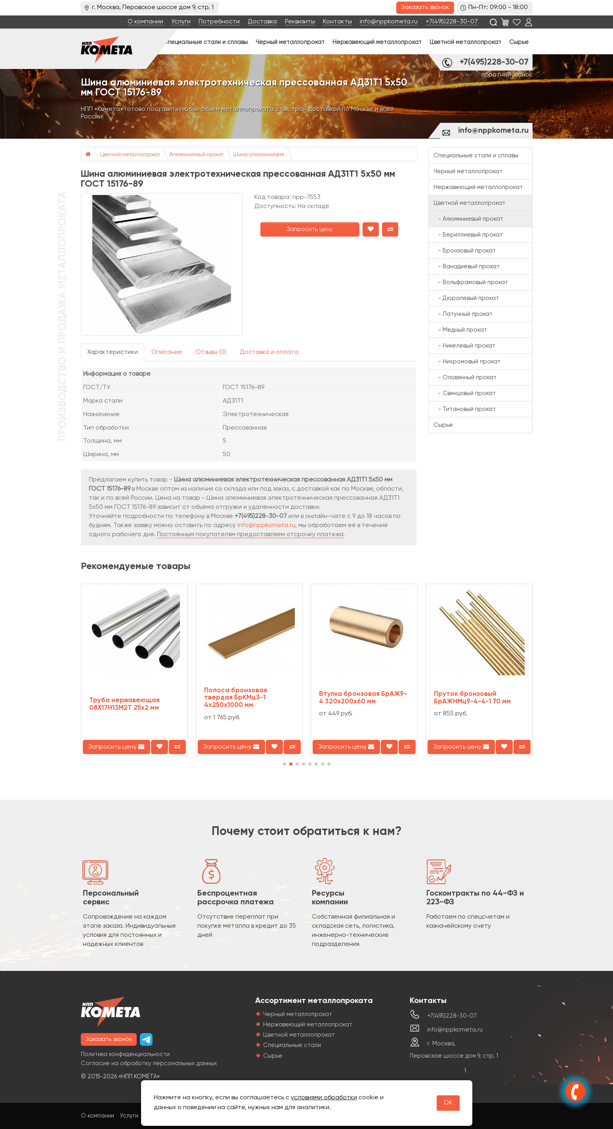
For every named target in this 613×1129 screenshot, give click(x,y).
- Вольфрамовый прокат (470, 282)
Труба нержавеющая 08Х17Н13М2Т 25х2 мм (124, 704)
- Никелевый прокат (464, 346)
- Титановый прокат (464, 409)
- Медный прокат (460, 330)
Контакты (337, 22)
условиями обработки (324, 1098)
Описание (166, 352)
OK (448, 1103)
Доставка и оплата (269, 352)
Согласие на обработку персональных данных (149, 1063)
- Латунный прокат (463, 314)
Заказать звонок (425, 7)
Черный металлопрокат (290, 42)
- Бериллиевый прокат (468, 235)
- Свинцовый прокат (464, 393)
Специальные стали (292, 1045)
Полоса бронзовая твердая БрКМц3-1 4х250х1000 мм (235, 698)
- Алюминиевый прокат (468, 219)
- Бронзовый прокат (464, 251)
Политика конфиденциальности (125, 1054)
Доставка (262, 22)
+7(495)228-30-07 (452, 22)
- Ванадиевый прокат (466, 266)
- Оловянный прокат (465, 377)
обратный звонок (507, 75)
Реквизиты (300, 22)
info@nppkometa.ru (389, 22)
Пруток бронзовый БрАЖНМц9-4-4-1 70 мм (472, 698)
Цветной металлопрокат (465, 42)
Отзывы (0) (211, 352)
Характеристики (112, 352)
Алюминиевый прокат (196, 154)
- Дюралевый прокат (466, 298)
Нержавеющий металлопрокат (377, 42)
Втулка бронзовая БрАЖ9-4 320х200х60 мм (363, 698)
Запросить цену (310, 229)
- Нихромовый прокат (466, 362)
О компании (145, 22)
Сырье (519, 42)
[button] (284, 764)
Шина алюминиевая (258, 154)
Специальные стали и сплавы (205, 42)
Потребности (219, 22)
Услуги (181, 22)
